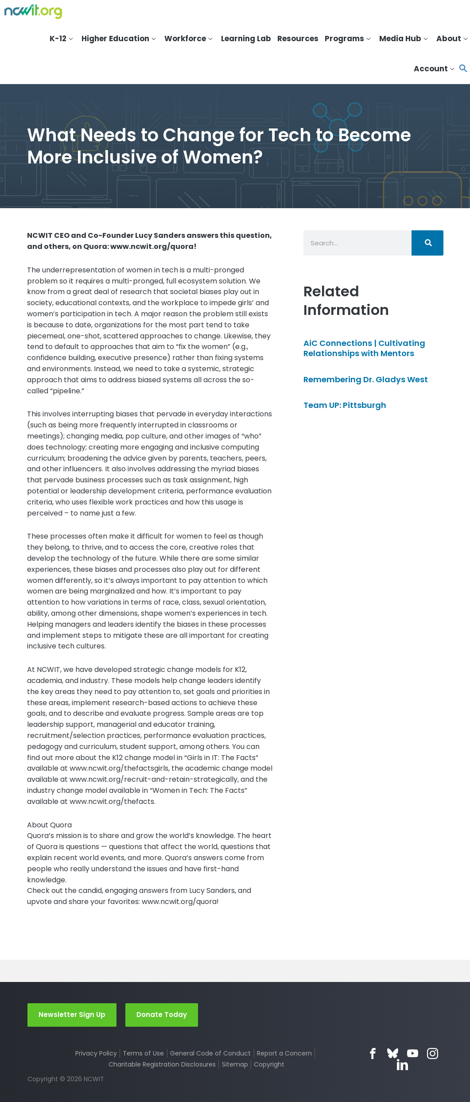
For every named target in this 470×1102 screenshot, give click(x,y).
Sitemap (235, 1064)
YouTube (412, 1053)
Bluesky (392, 1053)
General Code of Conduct (210, 1053)
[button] (463, 69)
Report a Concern (284, 1053)
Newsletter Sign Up (72, 1014)
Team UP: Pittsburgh (344, 405)
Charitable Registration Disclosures (162, 1064)
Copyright (269, 1064)
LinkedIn (402, 1064)
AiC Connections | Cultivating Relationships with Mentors (364, 348)
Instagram (432, 1053)
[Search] (427, 243)
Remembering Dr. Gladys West (365, 379)
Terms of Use (143, 1053)
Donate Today (161, 1014)
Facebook (372, 1053)
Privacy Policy (96, 1053)
